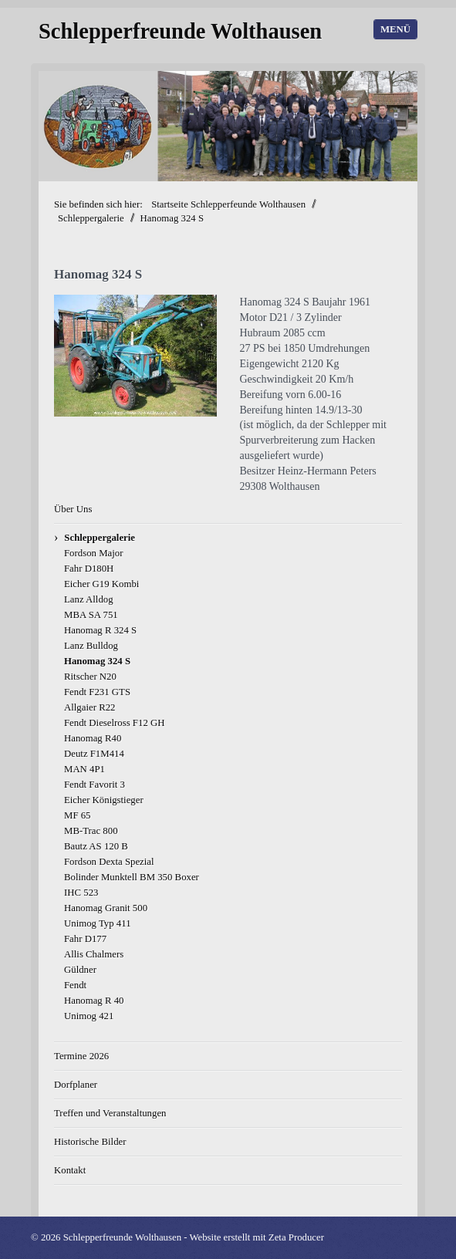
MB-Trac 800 (91, 830)
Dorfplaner (75, 1084)
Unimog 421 (88, 1016)
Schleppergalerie (99, 537)
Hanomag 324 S (97, 661)
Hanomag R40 (92, 738)
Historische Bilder (90, 1141)
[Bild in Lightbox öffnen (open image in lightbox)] (135, 356)
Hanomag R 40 (93, 1000)
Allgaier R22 (89, 707)
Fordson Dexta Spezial (109, 861)
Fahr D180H (88, 568)
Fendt (75, 985)
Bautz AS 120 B (96, 846)
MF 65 (77, 815)
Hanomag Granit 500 (105, 908)
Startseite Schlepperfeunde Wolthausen (228, 204)
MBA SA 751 (91, 614)
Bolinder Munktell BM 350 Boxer (131, 877)
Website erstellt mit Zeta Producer (256, 1237)
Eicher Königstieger (104, 800)
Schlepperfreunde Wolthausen (180, 31)
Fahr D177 (85, 938)
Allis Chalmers (93, 954)
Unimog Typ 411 (97, 923)
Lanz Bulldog (91, 645)
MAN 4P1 (84, 769)
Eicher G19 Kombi (101, 584)
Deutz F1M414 (94, 753)
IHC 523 (81, 892)
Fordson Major (93, 553)
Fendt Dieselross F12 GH (114, 722)
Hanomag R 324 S (100, 630)
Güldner (80, 969)
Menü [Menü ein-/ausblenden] (395, 29)
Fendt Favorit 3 (94, 784)
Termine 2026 (81, 1056)
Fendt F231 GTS (97, 692)
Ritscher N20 (90, 676)
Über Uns (73, 509)
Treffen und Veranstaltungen (110, 1113)
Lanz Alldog (88, 599)
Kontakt (70, 1170)
